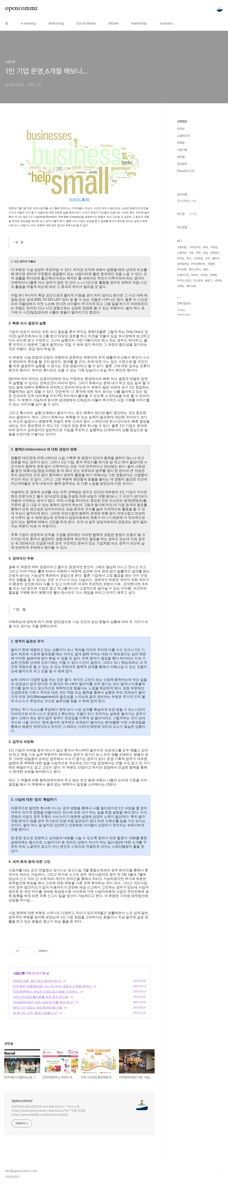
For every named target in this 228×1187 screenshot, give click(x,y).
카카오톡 (181, 269)
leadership (139, 23)
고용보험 (181, 247)
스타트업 (198, 258)
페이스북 (191, 286)
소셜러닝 (181, 252)
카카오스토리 (184, 280)
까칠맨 (211, 263)
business (166, 23)
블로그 (208, 280)
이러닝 (181, 128)
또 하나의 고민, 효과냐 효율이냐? (35, 1013)
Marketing (56, 23)
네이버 (218, 280)
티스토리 (198, 280)
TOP (219, 1172)
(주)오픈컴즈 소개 (186, 201)
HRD (205, 269)
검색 (209, 8)
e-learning (28, 23)
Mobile (113, 23)
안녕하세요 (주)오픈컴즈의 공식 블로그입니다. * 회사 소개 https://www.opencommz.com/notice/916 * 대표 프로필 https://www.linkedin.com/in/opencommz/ (48, 1110)
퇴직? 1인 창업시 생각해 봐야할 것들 (37, 1007)
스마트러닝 (194, 247)
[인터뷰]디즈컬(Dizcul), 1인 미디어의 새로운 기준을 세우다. (52, 986)
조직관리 (182, 164)
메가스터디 (194, 269)
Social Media (86, 23)
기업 (191, 252)
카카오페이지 (198, 263)
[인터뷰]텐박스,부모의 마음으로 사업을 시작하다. (46, 991)
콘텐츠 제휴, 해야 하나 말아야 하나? (37, 981)
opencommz (21, 8)
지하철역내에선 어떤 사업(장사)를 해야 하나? (43, 1002)
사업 (205, 252)
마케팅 (181, 142)
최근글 (181, 214)
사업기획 (19, 973)
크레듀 (180, 286)
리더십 (180, 258)
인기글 (193, 214)
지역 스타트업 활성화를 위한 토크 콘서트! (41, 997)
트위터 (194, 275)
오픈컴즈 (182, 121)
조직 (207, 258)
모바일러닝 (183, 263)
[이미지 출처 (79, 199)
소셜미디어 (183, 135)
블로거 (215, 258)
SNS (205, 247)
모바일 (181, 157)
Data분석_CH (185, 171)
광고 (188, 258)
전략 (198, 252)
